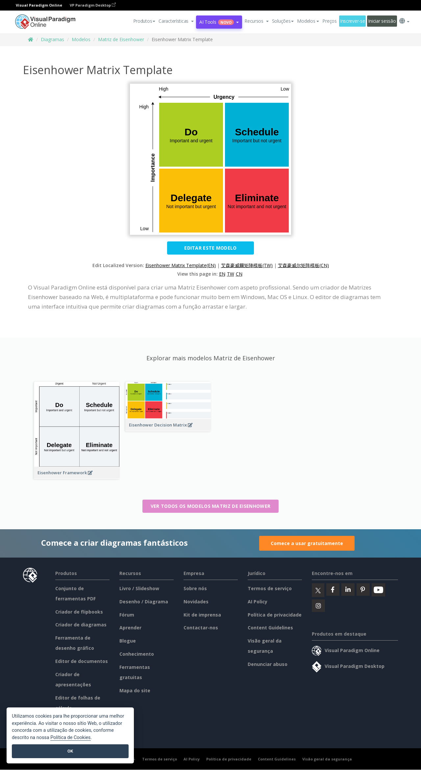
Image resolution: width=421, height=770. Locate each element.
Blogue (127, 641)
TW (230, 274)
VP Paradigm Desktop (93, 5)
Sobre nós (195, 588)
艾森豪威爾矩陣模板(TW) (247, 265)
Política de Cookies (70, 737)
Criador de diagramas (81, 624)
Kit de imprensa (202, 615)
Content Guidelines (270, 627)
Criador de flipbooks (79, 612)
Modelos (81, 39)
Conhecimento (136, 654)
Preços (329, 21)
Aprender (130, 627)
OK (70, 751)
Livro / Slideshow (139, 588)
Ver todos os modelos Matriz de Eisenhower (210, 506)
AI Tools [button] (219, 22)
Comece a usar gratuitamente (307, 543)
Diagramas (52, 39)
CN (239, 274)
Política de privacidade (275, 615)
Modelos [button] (308, 21)
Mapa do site (134, 690)
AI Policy (257, 601)
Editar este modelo (210, 248)
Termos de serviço (270, 588)
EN (222, 274)
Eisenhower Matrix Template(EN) (180, 265)
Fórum (126, 615)
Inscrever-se (352, 21)
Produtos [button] (144, 21)
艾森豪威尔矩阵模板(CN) (303, 265)
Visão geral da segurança (327, 758)
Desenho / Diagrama (143, 601)
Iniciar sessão (382, 21)
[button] (176, 21)
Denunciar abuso (267, 664)
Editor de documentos (81, 661)
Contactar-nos (201, 627)
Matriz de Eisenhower (121, 39)
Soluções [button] (283, 21)
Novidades (196, 601)
